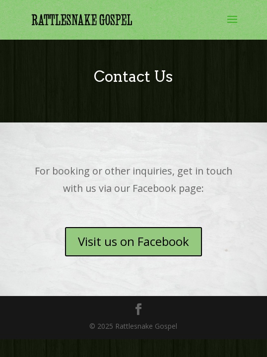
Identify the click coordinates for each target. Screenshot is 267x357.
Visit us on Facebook (133, 241)
